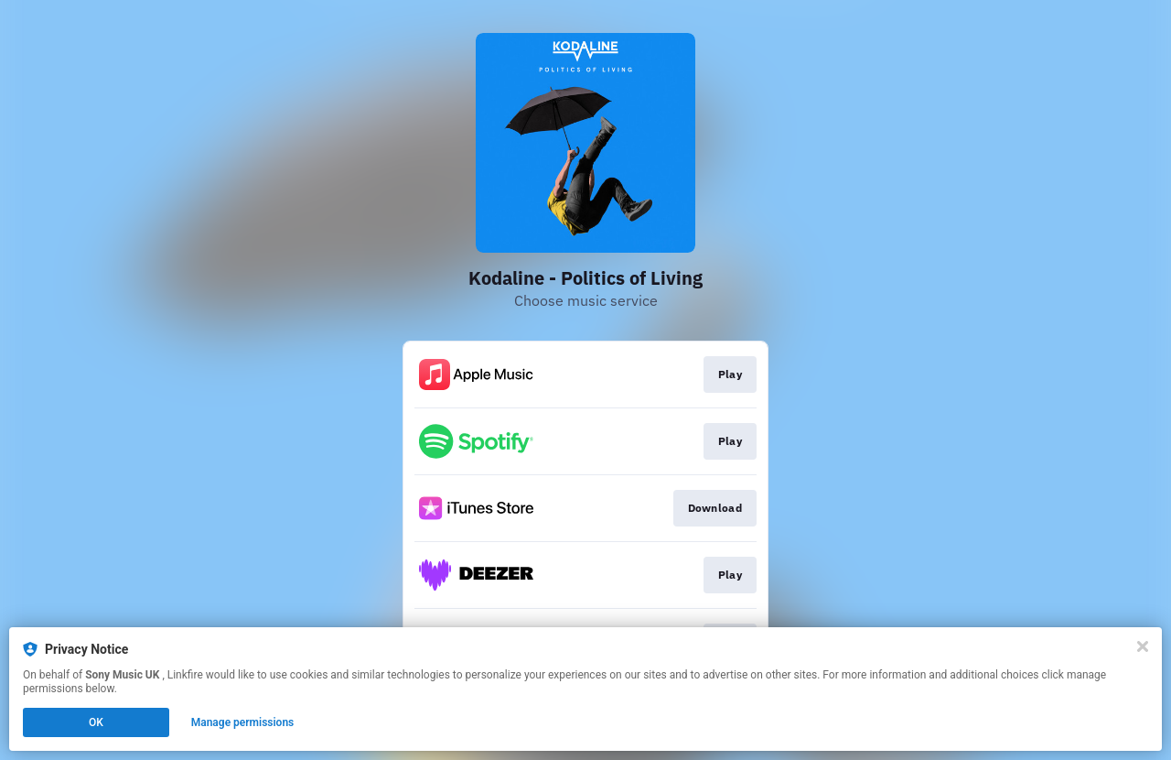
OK (96, 722)
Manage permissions (243, 722)
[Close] (1142, 646)
